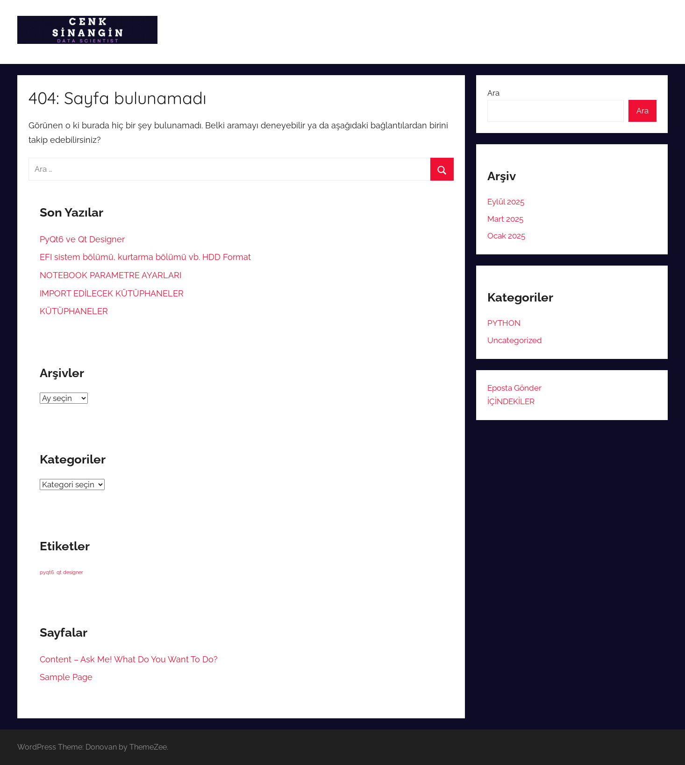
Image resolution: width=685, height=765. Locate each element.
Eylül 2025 (505, 201)
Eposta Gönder (514, 388)
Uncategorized (514, 340)
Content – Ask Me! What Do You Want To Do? (129, 659)
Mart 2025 (505, 219)
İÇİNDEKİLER (511, 401)
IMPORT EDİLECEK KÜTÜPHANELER (112, 293)
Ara (493, 93)
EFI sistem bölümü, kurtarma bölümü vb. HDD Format (145, 257)
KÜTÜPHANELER (74, 311)
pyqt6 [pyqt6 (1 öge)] (47, 572)
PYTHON (504, 323)
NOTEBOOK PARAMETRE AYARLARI (110, 275)
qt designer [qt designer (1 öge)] (70, 572)
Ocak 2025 (506, 235)
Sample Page (66, 677)
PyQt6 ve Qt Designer (82, 239)
